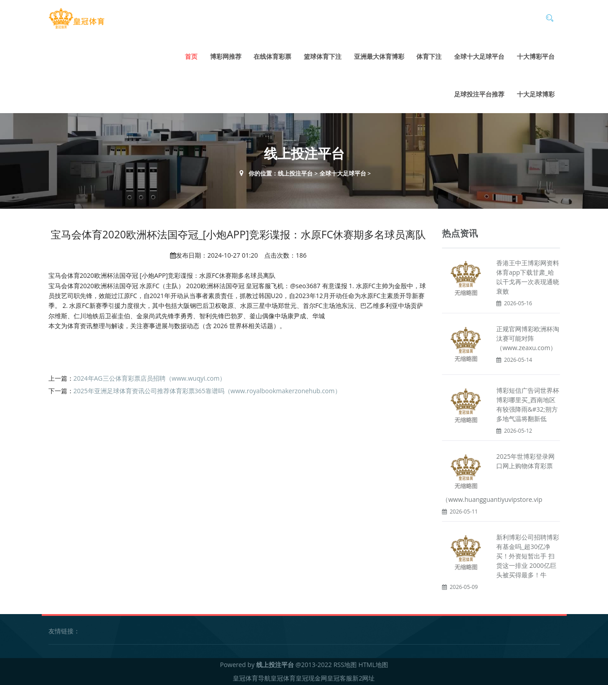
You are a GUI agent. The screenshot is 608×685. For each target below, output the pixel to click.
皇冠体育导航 (252, 678)
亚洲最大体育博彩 (379, 56)
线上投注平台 (295, 173)
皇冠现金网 (311, 678)
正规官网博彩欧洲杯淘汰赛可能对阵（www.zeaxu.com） (527, 338)
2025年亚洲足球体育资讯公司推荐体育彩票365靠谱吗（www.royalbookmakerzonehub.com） (207, 390)
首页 (191, 56)
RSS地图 (345, 664)
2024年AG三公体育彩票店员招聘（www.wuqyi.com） (150, 378)
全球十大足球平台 (479, 56)
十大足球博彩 (536, 94)
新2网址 (363, 678)
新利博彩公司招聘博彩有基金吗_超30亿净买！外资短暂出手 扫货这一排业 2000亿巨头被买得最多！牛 (527, 556)
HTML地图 (373, 664)
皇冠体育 (283, 678)
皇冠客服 (339, 678)
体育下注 (429, 56)
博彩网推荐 (225, 56)
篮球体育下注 (322, 56)
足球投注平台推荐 (479, 94)
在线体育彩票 (272, 56)
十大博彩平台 (536, 56)
